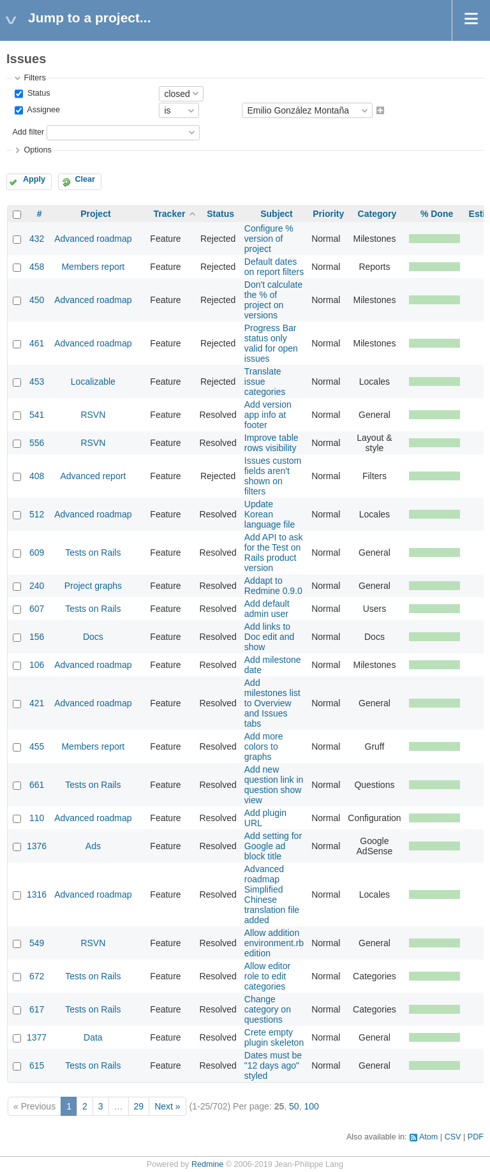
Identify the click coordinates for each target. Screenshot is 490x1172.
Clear (85, 179)
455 (36, 746)
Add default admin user (267, 608)
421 (36, 703)
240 (36, 586)
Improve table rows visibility (271, 443)
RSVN (92, 415)
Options (37, 149)
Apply (34, 179)
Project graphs (93, 586)
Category (377, 214)
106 (36, 665)
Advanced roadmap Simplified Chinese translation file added (271, 894)
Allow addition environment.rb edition (274, 943)
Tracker (170, 214)
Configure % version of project (268, 238)
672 (36, 976)
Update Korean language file (269, 514)
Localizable (93, 381)
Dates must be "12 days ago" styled (273, 1065)
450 (36, 300)
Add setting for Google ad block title (273, 846)
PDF (476, 1136)
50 (294, 1106)
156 (36, 637)
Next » (167, 1106)
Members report (92, 267)
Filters (34, 77)
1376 (37, 846)
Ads (93, 846)
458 (36, 267)
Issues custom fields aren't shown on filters (272, 476)
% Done (436, 214)
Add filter (28, 132)
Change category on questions (267, 1009)
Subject (276, 214)
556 (36, 443)
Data (93, 1037)
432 (36, 239)
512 (36, 514)
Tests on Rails (93, 552)
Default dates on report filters (274, 266)
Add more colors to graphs (263, 746)
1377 (37, 1037)
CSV (453, 1136)
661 (36, 785)
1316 (37, 894)
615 (36, 1065)
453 (36, 381)
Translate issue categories (265, 381)
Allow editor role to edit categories (267, 976)
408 (36, 476)
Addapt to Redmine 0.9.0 (273, 585)
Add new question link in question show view (274, 784)
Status (37, 93)
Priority (328, 214)
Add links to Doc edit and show (269, 636)
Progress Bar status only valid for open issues (271, 343)
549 (36, 943)
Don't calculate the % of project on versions (273, 299)
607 (36, 609)
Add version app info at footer (268, 414)
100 (311, 1106)
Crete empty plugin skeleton (274, 1037)
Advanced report (93, 476)
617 (36, 1009)
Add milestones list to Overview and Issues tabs (272, 703)
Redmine (207, 1164)
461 (36, 343)
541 (36, 415)
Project (95, 214)
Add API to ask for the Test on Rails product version (273, 552)
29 (139, 1106)
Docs (93, 637)
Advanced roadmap (92, 239)
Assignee (42, 110)
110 (36, 818)
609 (36, 552)
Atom (428, 1136)
